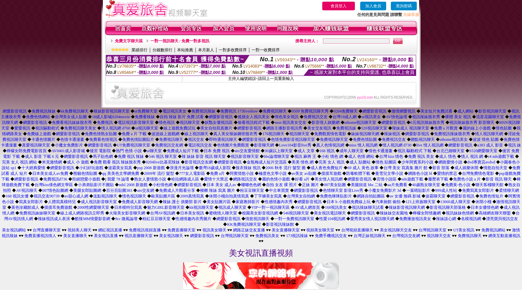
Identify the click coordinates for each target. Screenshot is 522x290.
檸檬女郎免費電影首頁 (27, 150)
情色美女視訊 (287, 117)
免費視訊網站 (493, 230)
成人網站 (465, 111)
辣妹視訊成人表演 (54, 218)
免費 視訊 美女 (421, 156)
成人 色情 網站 (361, 156)
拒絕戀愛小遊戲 (86, 179)
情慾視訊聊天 (257, 218)
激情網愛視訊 (403, 111)
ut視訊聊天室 (146, 128)
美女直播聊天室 (286, 230)
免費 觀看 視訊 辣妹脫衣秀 (117, 162)
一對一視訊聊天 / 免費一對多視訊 (179, 41)
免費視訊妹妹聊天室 (37, 213)
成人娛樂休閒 (466, 167)
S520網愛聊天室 (483, 150)
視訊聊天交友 (439, 235)
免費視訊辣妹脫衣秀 (452, 134)
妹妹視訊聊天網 (365, 134)
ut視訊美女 (371, 117)
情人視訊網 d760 (115, 128)
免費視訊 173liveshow (239, 111)
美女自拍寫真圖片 (216, 128)
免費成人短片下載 (183, 150)
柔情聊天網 (509, 190)
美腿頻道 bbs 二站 (367, 184)
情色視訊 (167, 122)
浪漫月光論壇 (182, 167)
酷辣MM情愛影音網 (92, 218)
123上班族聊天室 (420, 201)
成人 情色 (447, 156)
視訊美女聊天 (214, 230)
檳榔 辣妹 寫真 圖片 (217, 190)
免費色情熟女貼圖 (101, 134)
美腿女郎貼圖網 (87, 190)
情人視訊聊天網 (489, 134)
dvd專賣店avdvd (481, 162)
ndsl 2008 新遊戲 (133, 184)
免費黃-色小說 (457, 184)
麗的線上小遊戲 (477, 128)
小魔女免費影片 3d (384, 190)
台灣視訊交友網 (406, 235)
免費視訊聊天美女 (80, 128)
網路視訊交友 (245, 179)
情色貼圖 (504, 128)
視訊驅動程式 (47, 128)
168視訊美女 (336, 207)
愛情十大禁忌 (216, 179)
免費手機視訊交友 (331, 235)
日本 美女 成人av (221, 184)
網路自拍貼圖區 (371, 196)
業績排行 (139, 50)
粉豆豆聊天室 (252, 190)
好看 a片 (302, 179)
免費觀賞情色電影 (330, 134)
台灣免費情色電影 (478, 173)
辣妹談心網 (446, 218)
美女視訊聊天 (171, 235)
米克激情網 (52, 162)
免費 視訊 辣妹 (131, 156)
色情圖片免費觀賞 (233, 145)
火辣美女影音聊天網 (127, 213)
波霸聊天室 (435, 196)
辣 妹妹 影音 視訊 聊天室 (204, 156)
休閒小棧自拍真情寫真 (229, 196)
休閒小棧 (483, 201)
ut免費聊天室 (145, 111)
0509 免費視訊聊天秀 (310, 111)
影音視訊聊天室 (492, 111)
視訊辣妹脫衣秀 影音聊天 (471, 122)
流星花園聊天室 (490, 117)
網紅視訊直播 (110, 230)
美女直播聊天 (75, 235)
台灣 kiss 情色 (391, 156)
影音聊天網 (264, 145)
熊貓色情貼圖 (85, 173)
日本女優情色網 (485, 207)
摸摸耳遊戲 (331, 173)
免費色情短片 (491, 196)
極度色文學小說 (273, 173)
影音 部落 (440, 167)
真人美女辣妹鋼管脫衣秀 (235, 134)
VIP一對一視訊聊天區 (270, 207)
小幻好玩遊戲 (91, 167)
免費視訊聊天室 (334, 139)
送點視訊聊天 (105, 196)
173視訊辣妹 (297, 235)
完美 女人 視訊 (332, 162)
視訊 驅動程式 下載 (414, 150)
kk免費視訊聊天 (75, 111)
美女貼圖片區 (219, 201)
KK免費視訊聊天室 (244, 224)
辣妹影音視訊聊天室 (112, 111)
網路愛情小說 (450, 162)
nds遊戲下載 (412, 179)
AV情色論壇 (396, 117)
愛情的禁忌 (447, 173)
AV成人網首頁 (307, 207)
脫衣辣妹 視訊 (248, 167)
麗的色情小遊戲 (276, 179)
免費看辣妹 (145, 117)
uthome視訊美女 (454, 139)
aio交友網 (145, 190)
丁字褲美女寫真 (268, 196)
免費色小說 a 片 (467, 179)
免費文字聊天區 (129, 41)
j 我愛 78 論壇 (117, 179)
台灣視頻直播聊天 (357, 230)
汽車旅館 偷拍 (388, 201)
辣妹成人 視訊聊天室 (410, 128)
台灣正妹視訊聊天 (370, 235)
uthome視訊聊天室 (361, 122)
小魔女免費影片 (69, 145)
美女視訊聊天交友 (396, 230)
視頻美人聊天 (80, 230)
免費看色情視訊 (103, 139)
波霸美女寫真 (120, 167)
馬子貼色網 (103, 156)
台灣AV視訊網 (162, 213)
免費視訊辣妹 (44, 111)
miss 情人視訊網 (363, 145)
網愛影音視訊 (15, 111)
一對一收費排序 (266, 50)
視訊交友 (196, 139)
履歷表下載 (438, 179)
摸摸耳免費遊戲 (58, 207)
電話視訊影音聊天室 (136, 122)
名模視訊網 (471, 218)
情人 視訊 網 (472, 156)
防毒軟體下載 (358, 173)
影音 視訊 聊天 (499, 179)
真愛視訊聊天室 (36, 145)
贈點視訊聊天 (423, 139)
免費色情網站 (38, 117)
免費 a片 (217, 173)
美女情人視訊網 (329, 179)
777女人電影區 (192, 173)
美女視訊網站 (14, 230)
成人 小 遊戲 (78, 162)
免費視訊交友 (316, 117)
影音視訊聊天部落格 (448, 207)
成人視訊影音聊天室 (99, 201)
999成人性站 (446, 190)
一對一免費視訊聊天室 (294, 218)
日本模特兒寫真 (128, 207)
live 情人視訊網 (429, 145)
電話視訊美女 (174, 111)
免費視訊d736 (55, 179)
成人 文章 (306, 150)
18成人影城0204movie (111, 117)
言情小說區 (386, 179)
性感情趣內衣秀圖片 (193, 218)
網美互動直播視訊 (504, 235)
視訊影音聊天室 (245, 156)
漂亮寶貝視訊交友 (502, 218)
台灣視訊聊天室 (432, 230)
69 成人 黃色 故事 (363, 167)
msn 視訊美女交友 (290, 122)
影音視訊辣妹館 (280, 224)
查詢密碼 (404, 6)
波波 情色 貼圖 (486, 139)
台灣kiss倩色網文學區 (54, 184)
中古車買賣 (279, 190)
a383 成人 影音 (490, 145)
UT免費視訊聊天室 (133, 145)
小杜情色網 (162, 184)
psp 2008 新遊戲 (151, 167)
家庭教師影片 (248, 201)
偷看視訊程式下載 (254, 122)
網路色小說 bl (420, 173)
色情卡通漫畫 (72, 139)
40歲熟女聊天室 (426, 184)
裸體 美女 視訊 (458, 117)
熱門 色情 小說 (129, 150)
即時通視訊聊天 (223, 139)
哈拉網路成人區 (185, 179)
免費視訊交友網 (169, 145)
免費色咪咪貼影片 (336, 196)
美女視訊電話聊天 (330, 213)
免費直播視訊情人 (40, 235)
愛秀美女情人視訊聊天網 (372, 218)
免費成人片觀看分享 (177, 190)
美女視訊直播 (106, 235)
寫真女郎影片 (31, 201)
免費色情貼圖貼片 (138, 139)
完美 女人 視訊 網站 (19, 162)
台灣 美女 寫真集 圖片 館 (405, 167)
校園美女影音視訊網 (260, 213)
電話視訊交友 (200, 145)
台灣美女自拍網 (301, 196)
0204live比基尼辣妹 (163, 162)
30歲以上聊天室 (279, 150)
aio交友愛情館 (247, 150)
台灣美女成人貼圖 (71, 117)
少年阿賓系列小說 (417, 162)
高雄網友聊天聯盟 (495, 213)
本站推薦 (185, 50)
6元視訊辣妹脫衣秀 (427, 122)
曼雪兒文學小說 (389, 173)
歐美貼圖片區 (163, 196)
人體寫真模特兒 (62, 201)
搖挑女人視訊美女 (254, 117)
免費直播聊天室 (181, 230)
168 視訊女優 (17, 196)
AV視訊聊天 (26, 190)
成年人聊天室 (352, 150)
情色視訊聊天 (134, 196)
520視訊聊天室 (374, 128)
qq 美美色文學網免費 (120, 173)
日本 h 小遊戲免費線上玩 (349, 201)
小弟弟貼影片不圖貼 (96, 184)
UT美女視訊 (463, 230)
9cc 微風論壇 (126, 218)
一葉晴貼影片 (418, 190)
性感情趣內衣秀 (279, 201)
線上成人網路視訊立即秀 (82, 213)
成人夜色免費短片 (327, 167)
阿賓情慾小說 (242, 173)
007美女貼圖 (335, 184)
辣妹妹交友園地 (394, 213)
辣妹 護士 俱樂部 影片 (182, 201)
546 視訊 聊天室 (163, 156)
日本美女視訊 (192, 213)
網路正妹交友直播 (249, 230)
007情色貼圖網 (55, 190)
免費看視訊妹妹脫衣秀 (72, 122)
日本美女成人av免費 (50, 173)
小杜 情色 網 (332, 156)
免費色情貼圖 (365, 139)
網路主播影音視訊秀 (284, 128)
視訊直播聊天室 (138, 235)
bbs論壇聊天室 (276, 156)
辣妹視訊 (392, 134)
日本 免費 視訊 (217, 150)
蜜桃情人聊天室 (223, 213)
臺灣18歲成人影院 (215, 167)
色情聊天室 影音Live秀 (343, 190)
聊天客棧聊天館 (489, 184)
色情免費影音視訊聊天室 (293, 139)
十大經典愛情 (33, 167)
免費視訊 (105, 122)
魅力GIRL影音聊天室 (165, 207)
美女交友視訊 (319, 128)
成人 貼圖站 (360, 162)
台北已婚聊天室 (450, 150)
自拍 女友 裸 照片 (281, 184)
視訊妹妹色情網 (460, 213)
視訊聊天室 (190, 122)
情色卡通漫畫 (380, 150)
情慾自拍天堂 (495, 167)
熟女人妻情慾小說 (150, 179)
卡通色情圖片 (43, 139)
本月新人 (206, 50)
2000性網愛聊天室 (93, 207)
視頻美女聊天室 (320, 230)
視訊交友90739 (47, 196)
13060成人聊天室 (455, 201)
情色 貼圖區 (386, 162)
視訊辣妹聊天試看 (368, 207)
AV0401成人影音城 (68, 150)
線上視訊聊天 (196, 134)
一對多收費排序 (233, 50)
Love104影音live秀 (295, 145)
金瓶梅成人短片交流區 (267, 162)
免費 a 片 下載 (134, 134)
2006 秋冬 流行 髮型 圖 (286, 167)
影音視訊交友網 (199, 162)
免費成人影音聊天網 (140, 201)
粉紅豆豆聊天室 (156, 218)
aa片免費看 (397, 184)
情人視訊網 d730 (397, 145)
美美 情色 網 (303, 162)
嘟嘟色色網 (251, 184)
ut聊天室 (154, 150)
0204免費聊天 (346, 111)
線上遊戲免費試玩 (179, 128)
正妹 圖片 (310, 184)
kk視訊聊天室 (201, 207)
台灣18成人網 (345, 117)
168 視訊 (327, 150)
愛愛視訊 (22, 128)
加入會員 (373, 6)
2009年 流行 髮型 (159, 173)
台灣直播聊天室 (47, 230)
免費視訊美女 (267, 235)
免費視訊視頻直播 (145, 230)
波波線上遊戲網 (165, 134)
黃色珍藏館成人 (25, 207)
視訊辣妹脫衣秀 (426, 117)
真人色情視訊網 (330, 145)
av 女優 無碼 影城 (405, 196)
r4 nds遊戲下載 (501, 156)
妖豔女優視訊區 (219, 122)
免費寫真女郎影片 (478, 190)
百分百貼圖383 (119, 190)
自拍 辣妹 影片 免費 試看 (182, 117)
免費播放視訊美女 (415, 218)
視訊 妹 (514, 145)
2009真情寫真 (192, 196)
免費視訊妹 (346, 128)
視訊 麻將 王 (305, 156)
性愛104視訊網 (332, 218)
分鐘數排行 (162, 50)
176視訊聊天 (273, 134)
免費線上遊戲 (39, 134)
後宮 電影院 (100, 150)
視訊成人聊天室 (232, 207)
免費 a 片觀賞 (446, 128)
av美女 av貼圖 (304, 173)
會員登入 (339, 6)
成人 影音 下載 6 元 (42, 156)
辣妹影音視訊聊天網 (407, 207)
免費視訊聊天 (275, 111)
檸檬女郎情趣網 (427, 213)
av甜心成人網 (76, 196)
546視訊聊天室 (296, 213)
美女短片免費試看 (436, 111)
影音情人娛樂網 (326, 122)
